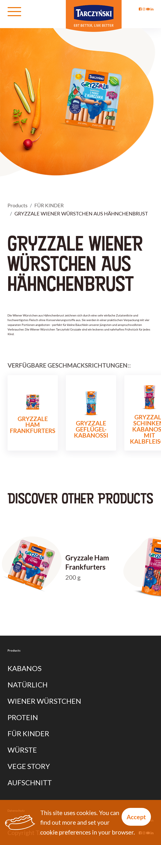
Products (17, 205)
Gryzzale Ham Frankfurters (32, 413)
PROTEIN (23, 717)
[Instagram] (144, 9)
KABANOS (25, 668)
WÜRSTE (22, 750)
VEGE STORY (29, 766)
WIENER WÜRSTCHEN (44, 701)
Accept (136, 816)
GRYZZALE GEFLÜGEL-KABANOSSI (91, 413)
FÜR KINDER (49, 205)
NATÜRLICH (28, 684)
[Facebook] (140, 9)
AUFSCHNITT (30, 782)
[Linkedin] (152, 9)
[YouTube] (148, 9)
